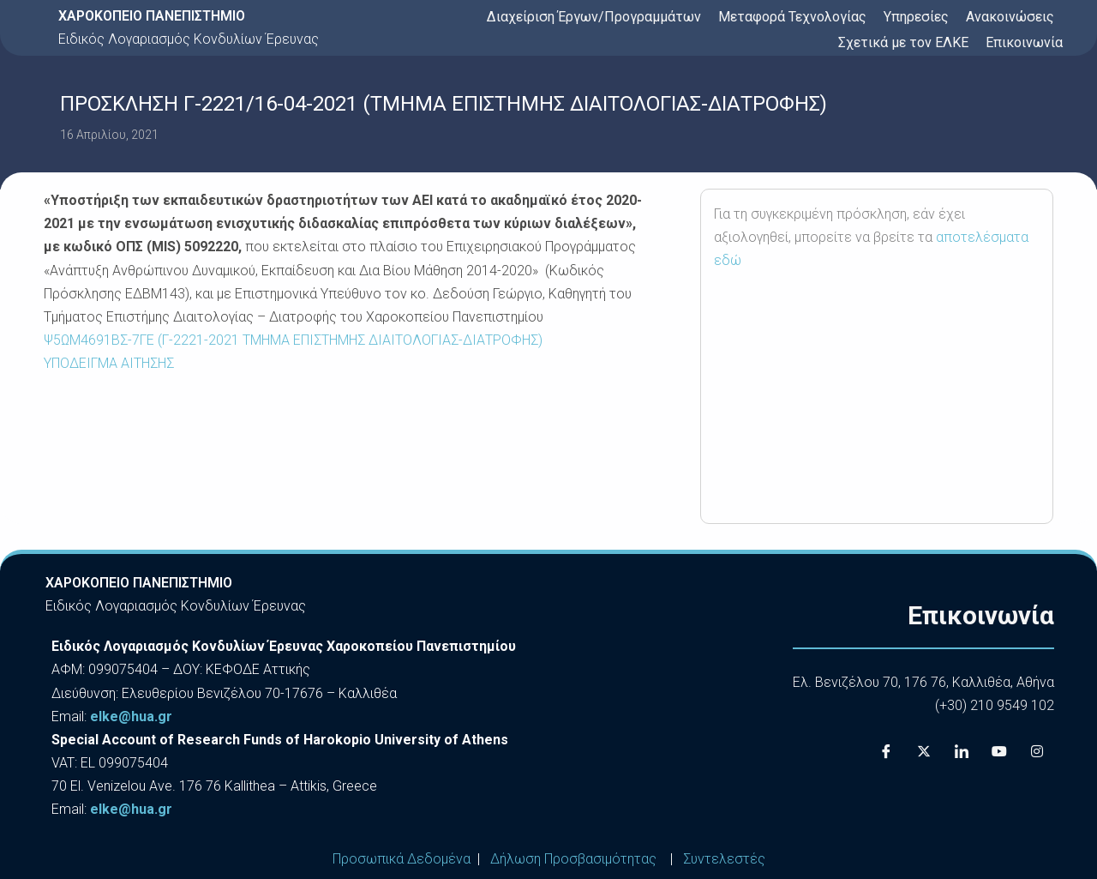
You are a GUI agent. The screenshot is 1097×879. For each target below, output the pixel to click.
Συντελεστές (724, 859)
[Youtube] (999, 751)
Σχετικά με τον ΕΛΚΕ (903, 42)
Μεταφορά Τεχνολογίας (792, 17)
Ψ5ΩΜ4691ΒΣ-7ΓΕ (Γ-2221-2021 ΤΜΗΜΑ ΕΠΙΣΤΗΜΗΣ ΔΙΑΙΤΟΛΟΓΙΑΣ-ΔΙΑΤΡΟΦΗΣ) (293, 340)
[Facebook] (886, 751)
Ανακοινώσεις (1010, 17)
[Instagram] (1037, 751)
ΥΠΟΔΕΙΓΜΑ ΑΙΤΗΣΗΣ (109, 363)
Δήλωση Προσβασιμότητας (573, 859)
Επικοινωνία (1024, 42)
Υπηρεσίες (916, 17)
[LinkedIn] (961, 751)
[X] (924, 751)
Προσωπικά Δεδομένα (402, 859)
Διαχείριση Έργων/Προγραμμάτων (594, 17)
